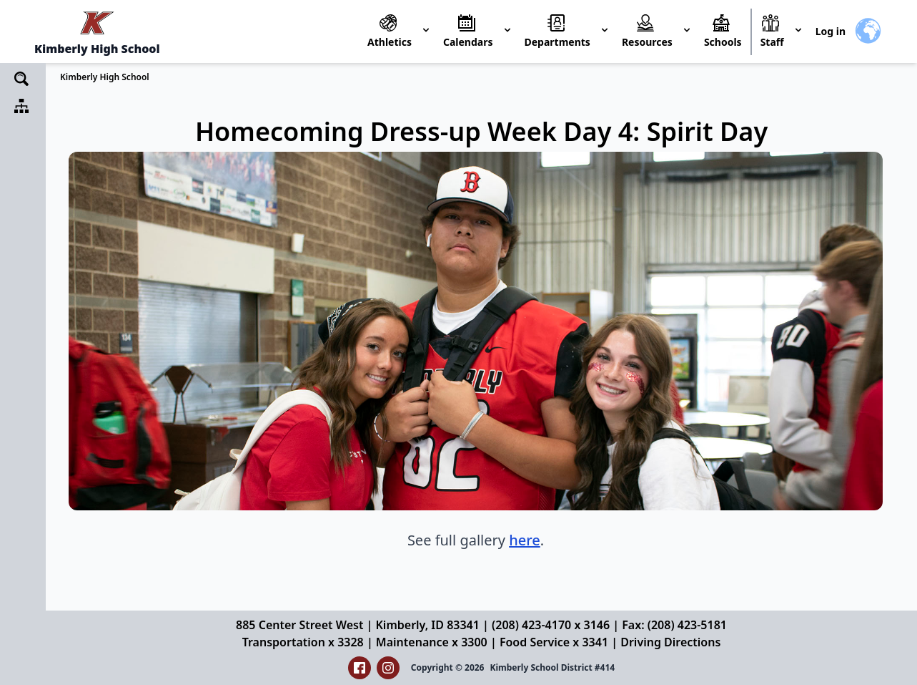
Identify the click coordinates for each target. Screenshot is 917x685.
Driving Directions (670, 642)
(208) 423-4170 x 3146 (551, 625)
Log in (831, 31)
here (524, 540)
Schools (723, 42)
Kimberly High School (104, 77)
